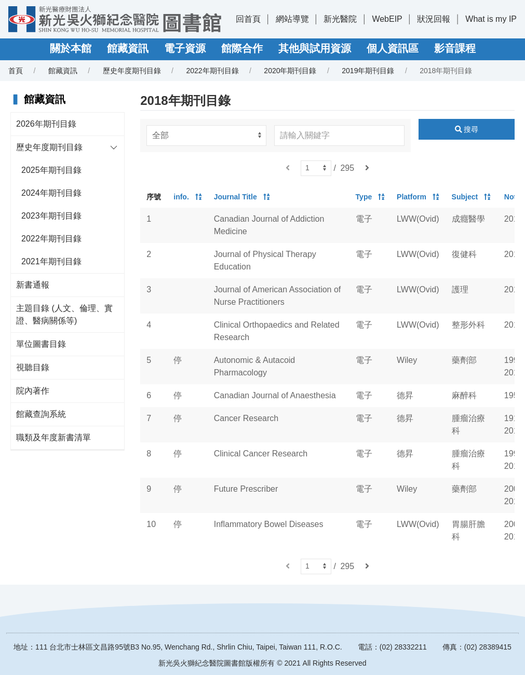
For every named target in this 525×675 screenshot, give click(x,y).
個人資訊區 (393, 48)
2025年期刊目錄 (51, 170)
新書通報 (32, 284)
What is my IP (491, 19)
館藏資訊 (128, 48)
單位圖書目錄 (41, 344)
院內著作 (32, 390)
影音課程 (455, 48)
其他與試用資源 (314, 48)
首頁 (15, 70)
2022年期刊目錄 (212, 70)
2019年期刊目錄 (368, 70)
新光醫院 (340, 19)
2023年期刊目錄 (51, 215)
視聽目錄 (32, 367)
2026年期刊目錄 (46, 123)
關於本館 (70, 48)
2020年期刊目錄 (290, 70)
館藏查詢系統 (41, 414)
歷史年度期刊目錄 (132, 70)
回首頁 (248, 19)
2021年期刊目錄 (51, 261)
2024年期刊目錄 (51, 192)
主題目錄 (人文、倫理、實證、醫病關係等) (64, 314)
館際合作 (242, 48)
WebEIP (387, 19)
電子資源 (185, 48)
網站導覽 (292, 19)
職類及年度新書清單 (53, 437)
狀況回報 (433, 19)
